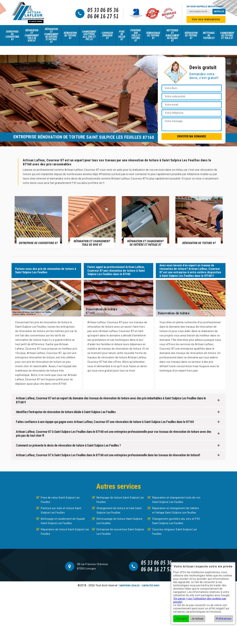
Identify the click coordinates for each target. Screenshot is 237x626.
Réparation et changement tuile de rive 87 (32, 35)
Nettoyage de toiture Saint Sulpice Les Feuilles (120, 499)
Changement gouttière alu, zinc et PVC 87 (89, 35)
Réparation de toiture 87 (191, 35)
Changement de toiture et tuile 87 (227, 35)
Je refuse (197, 618)
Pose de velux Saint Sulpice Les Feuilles (60, 499)
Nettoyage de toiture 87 (209, 35)
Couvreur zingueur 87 (107, 35)
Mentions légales (130, 585)
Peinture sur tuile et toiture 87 (136, 35)
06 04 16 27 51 (102, 16)
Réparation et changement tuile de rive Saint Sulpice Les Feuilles (176, 499)
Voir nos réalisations (206, 19)
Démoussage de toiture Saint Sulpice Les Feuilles (119, 521)
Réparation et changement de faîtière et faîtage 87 (51, 35)
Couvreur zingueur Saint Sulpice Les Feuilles (174, 531)
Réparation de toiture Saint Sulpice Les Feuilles (65, 531)
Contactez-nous (150, 585)
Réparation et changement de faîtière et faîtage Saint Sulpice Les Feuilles (175, 510)
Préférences (224, 618)
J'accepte (181, 618)
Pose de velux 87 (121, 35)
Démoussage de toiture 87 (153, 35)
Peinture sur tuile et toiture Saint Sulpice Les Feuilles (61, 510)
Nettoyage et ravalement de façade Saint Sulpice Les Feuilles (63, 521)
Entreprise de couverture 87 (12, 35)
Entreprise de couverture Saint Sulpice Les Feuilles (120, 531)
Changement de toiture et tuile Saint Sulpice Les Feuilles (119, 510)
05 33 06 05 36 (102, 10)
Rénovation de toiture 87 (70, 35)
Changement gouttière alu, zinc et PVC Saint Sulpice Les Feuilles (176, 521)
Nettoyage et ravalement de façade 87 (172, 35)
